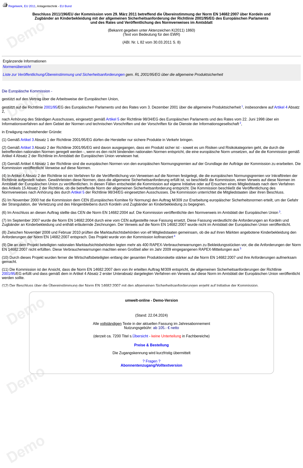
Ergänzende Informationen (24, 61)
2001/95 (50, 107)
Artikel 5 (112, 119)
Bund (68, 6)
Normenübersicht (17, 67)
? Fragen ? (151, 361)
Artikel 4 (281, 107)
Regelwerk (15, 6)
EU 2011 (30, 6)
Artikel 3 (27, 140)
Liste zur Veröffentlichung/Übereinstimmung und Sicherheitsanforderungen (64, 75)
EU (62, 6)
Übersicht (140, 336)
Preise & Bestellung (151, 345)
